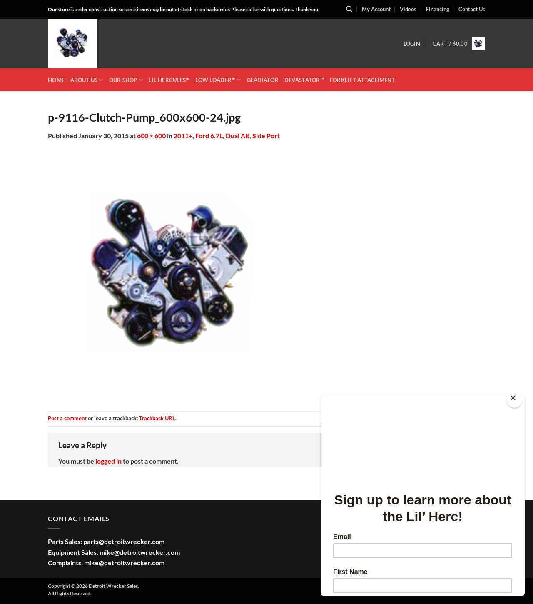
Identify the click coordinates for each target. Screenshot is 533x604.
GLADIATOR (263, 80)
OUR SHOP (126, 80)
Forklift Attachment (362, 80)
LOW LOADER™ (218, 80)
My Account (376, 9)
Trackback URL (157, 418)
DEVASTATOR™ (304, 80)
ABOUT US (86, 80)
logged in (108, 461)
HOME (56, 80)
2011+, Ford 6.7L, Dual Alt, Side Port (227, 136)
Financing (437, 9)
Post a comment (67, 418)
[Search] (349, 9)
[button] (411, 43)
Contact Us (471, 9)
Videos (408, 9)
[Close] (514, 400)
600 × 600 (151, 136)
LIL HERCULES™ (169, 80)
